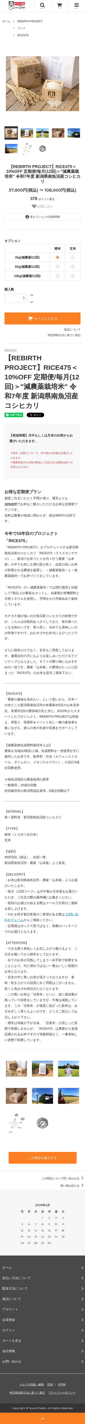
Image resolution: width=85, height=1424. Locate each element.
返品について (72, 329)
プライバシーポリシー (61, 1392)
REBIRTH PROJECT (30, 21)
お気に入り (42, 206)
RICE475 (23, 35)
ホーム (6, 21)
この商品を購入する (42, 1158)
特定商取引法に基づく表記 (64, 335)
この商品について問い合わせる (63, 1178)
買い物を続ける (72, 1185)
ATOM (62, 1384)
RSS (50, 1384)
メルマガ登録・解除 (31, 1384)
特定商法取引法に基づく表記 (27, 1392)
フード (21, 28)
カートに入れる (43, 318)
